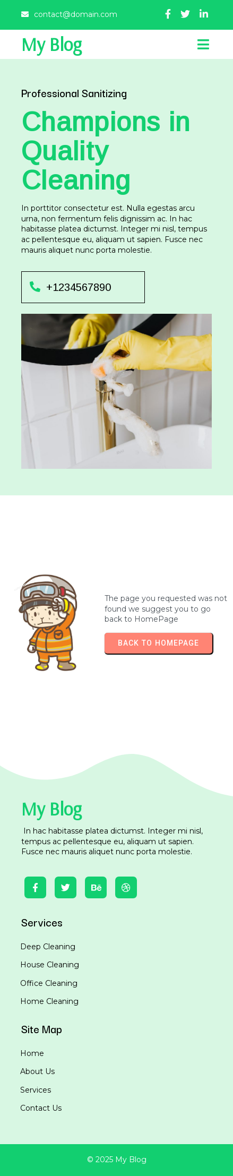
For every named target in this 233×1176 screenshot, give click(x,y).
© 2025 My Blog (116, 1159)
